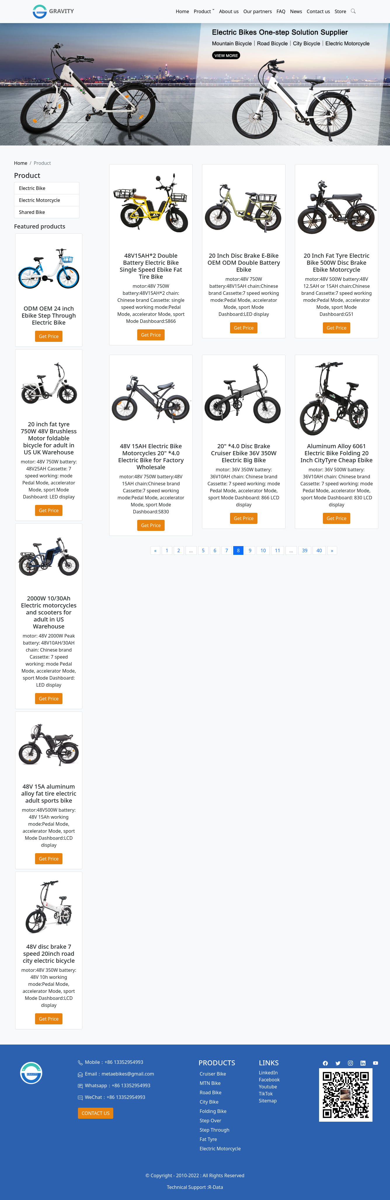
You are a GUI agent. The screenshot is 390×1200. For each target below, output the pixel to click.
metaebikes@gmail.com (128, 1074)
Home (182, 11)
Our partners (257, 11)
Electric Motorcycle (39, 200)
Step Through (214, 1130)
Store (340, 11)
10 (263, 550)
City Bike (209, 1102)
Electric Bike (32, 188)
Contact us (318, 11)
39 (304, 550)
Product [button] (202, 11)
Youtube (268, 1086)
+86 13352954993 (124, 1062)
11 (277, 550)
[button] (353, 10)
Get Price (49, 336)
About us (229, 11)
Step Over (210, 1120)
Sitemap (268, 1100)
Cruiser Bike (213, 1074)
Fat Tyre (208, 1139)
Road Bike (211, 1092)
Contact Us (96, 1113)
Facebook (269, 1079)
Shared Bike (32, 212)
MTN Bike (210, 1083)
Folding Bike (213, 1111)
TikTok (266, 1093)
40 (319, 550)
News (296, 11)
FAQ (280, 11)
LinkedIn (268, 1072)
